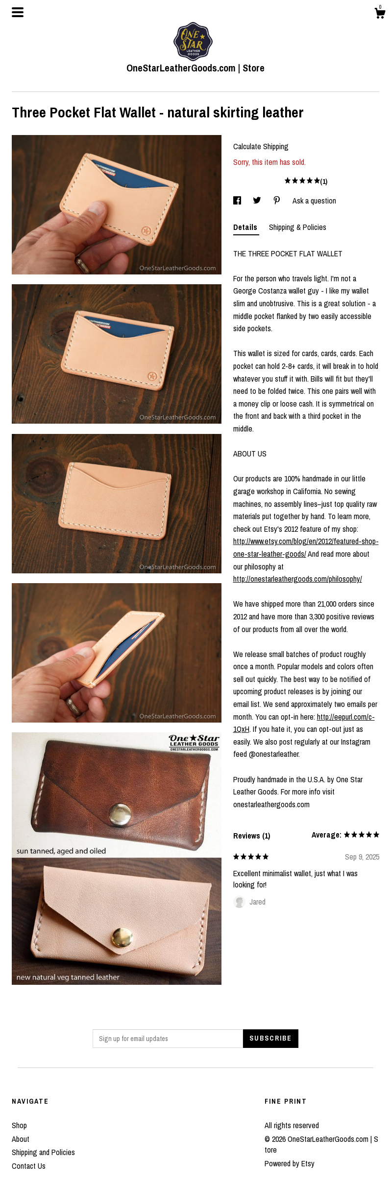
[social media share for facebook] (238, 200)
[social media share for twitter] (258, 200)
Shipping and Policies (43, 1152)
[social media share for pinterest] (278, 200)
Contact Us (29, 1165)
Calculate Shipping (261, 146)
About (20, 1139)
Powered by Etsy (290, 1163)
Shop (19, 1125)
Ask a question (314, 200)
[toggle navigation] (18, 12)
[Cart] (379, 14)
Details (246, 227)
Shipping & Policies (297, 227)
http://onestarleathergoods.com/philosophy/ (297, 578)
